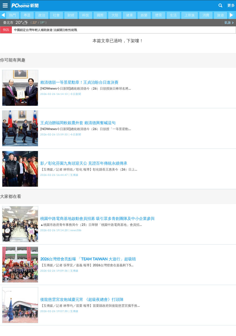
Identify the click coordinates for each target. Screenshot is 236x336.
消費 (206, 15)
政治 (41, 15)
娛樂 (144, 15)
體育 (158, 15)
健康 (129, 15)
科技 (85, 15)
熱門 (12, 15)
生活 (173, 15)
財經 (71, 15)
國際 (100, 15)
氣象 (229, 22)
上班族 (190, 15)
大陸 (114, 15)
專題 (27, 15)
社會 (56, 15)
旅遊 (220, 15)
